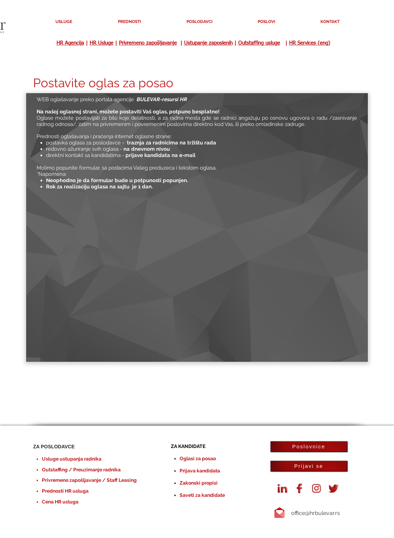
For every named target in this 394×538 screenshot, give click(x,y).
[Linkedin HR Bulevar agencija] (282, 488)
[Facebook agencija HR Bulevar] (299, 488)
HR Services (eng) (309, 43)
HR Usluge (101, 43)
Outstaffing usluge (259, 43)
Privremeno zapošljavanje (148, 43)
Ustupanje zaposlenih (208, 43)
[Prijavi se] (309, 466)
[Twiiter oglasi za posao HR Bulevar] (333, 488)
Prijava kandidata (200, 470)
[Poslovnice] (309, 446)
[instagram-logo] (316, 488)
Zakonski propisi (199, 483)
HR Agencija (70, 43)
